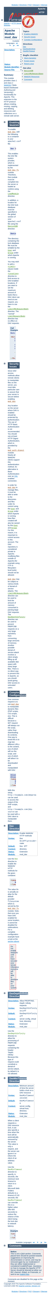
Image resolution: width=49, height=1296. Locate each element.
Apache (7, 23)
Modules (15, 5)
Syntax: (11, 838)
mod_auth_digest (16, 450)
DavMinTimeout (29, 51)
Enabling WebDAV (31, 34)
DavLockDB (28, 71)
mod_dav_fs (13, 170)
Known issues (29, 61)
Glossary (36, 5)
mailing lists (24, 1274)
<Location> (13, 274)
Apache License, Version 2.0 (29, 1286)
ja (14, 45)
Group (10, 253)
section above (13, 941)
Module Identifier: (12, 67)
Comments (28, 79)
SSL (16, 476)
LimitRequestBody (16, 316)
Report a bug (29, 64)
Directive (14, 828)
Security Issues (29, 37)
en (16, 43)
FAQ (30, 5)
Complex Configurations (33, 40)
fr (10, 45)
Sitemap (44, 5)
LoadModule (13, 194)
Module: (11, 854)
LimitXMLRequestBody (33, 74)
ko (17, 45)
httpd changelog (30, 58)
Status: (7, 64)
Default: (11, 846)
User (10, 250)
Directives (23, 5)
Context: (12, 849)
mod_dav (11, 132)
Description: (9, 50)
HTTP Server (16, 23)
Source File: (9, 70)
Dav (24, 47)
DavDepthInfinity (29, 49)
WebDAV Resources (31, 77)
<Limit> (11, 267)
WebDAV (7, 85)
